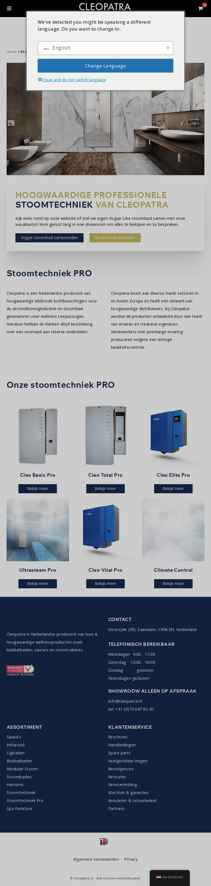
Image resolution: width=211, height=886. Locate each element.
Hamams (15, 784)
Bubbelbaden (19, 760)
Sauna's (14, 736)
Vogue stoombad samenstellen (49, 237)
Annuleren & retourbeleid (132, 800)
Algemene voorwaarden (96, 859)
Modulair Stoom (22, 768)
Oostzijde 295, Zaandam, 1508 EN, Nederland (152, 629)
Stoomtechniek (21, 792)
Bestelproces (121, 768)
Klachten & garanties (128, 792)
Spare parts (119, 752)
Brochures (118, 736)
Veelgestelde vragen (128, 760)
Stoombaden (19, 776)
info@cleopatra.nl (125, 701)
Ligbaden (15, 752)
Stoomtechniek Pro (25, 800)
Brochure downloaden (115, 237)
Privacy (131, 859)
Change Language (105, 65)
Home (12, 51)
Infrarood (16, 744)
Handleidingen (122, 744)
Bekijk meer (37, 488)
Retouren (117, 776)
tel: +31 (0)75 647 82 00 (131, 709)
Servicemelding (122, 784)
